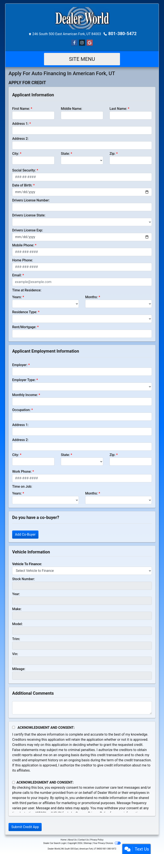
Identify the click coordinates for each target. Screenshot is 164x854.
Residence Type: (24, 312)
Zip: (112, 154)
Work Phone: (22, 471)
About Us (72, 840)
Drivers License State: (28, 215)
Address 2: (20, 139)
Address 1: (20, 124)
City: (15, 154)
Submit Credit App (25, 827)
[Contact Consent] (13, 782)
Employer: (19, 365)
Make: (17, 609)
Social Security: (24, 170)
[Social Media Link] (82, 43)
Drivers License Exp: (27, 230)
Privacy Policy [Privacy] (97, 840)
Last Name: (118, 109)
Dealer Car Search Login (54, 843)
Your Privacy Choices (107, 843)
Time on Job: (22, 486)
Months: (91, 297)
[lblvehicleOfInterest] (82, 571)
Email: (17, 275)
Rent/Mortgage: (24, 327)
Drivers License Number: (31, 200)
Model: (17, 624)
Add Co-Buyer (25, 534)
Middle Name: (71, 109)
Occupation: (21, 410)
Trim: (16, 639)
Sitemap (88, 843)
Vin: (15, 654)
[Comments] (82, 707)
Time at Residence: (26, 290)
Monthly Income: (25, 395)
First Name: (21, 109)
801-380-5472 (122, 33)
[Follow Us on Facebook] (74, 43)
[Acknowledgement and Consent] (13, 727)
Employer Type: (23, 380)
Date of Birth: (22, 185)
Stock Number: (23, 579)
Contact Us (83, 840)
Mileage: (18, 669)
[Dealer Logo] (82, 18)
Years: (17, 297)
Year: (16, 594)
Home (63, 840)
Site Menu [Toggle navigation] (82, 59)
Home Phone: (22, 260)
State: (65, 154)
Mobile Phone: (23, 245)
